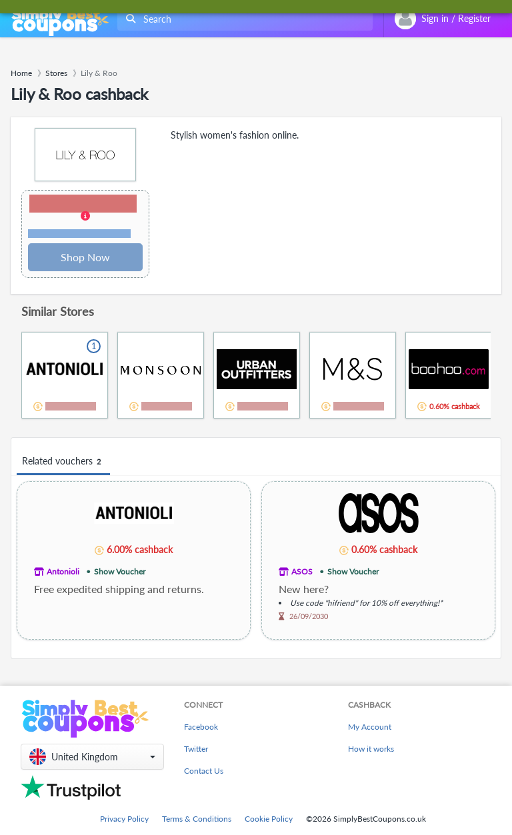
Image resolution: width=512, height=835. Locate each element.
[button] (85, 217)
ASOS (302, 571)
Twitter (196, 749)
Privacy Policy (124, 819)
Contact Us (203, 771)
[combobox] (242, 19)
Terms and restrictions (79, 233)
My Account (369, 727)
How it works (371, 749)
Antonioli (63, 571)
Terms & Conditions (196, 819)
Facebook (201, 727)
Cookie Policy (269, 819)
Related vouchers (63, 461)
